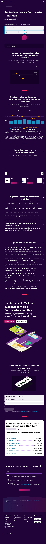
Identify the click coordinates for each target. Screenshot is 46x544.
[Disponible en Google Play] (38, 528)
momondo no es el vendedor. (25, 512)
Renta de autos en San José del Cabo (15, 445)
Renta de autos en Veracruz (13, 454)
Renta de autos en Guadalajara (13, 444)
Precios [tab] (15, 67)
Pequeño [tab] (20, 111)
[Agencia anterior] (8, 176)
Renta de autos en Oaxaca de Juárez (15, 449)
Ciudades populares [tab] (12, 433)
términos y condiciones (25, 415)
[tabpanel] (25, 79)
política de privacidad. (36, 415)
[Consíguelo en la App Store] (38, 531)
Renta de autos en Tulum (12, 457)
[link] (15, 185)
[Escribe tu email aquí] (26, 407)
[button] (2, 2)
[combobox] (12, 25)
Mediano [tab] (26, 111)
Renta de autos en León (12, 452)
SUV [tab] (30, 111)
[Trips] (2, 14)
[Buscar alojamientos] (2, 8)
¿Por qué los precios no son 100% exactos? (25, 516)
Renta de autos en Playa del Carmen (15, 447)
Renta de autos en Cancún (13, 442)
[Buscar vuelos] (2, 5)
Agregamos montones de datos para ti (25, 514)
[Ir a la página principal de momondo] (8, 1)
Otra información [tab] (34, 67)
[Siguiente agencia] (42, 176)
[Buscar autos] (2, 10)
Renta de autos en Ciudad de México (15, 440)
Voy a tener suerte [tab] (22, 433)
